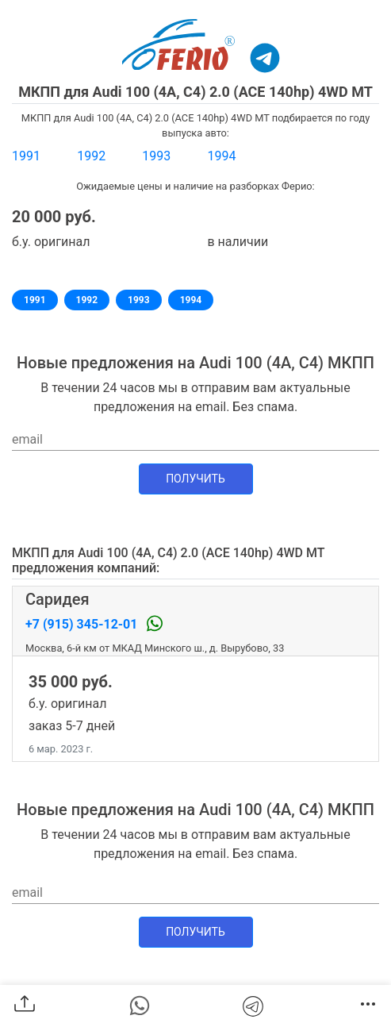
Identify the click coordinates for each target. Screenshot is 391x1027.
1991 (26, 155)
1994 (221, 155)
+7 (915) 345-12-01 (82, 624)
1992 (91, 155)
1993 (156, 155)
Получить (195, 478)
